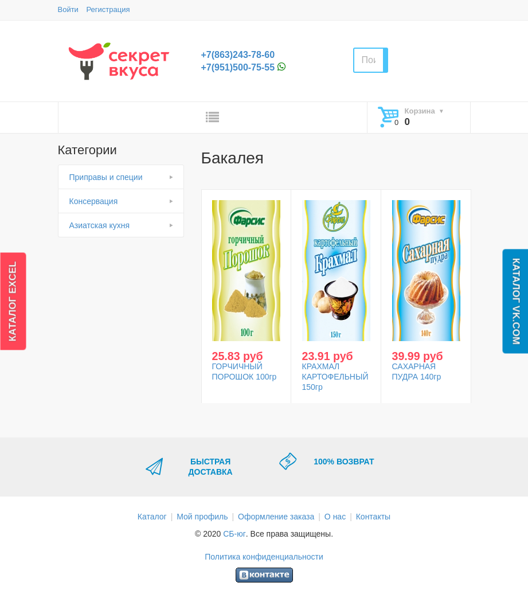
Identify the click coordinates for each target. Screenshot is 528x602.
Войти (68, 9)
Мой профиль (202, 516)
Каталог (152, 516)
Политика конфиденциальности (264, 556)
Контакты (373, 516)
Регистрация (108, 9)
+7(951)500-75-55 (238, 67)
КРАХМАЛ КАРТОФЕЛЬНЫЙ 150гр (335, 377)
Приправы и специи (106, 177)
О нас (335, 516)
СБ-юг (234, 533)
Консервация (93, 201)
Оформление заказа (276, 516)
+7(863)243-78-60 (238, 55)
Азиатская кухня (99, 225)
